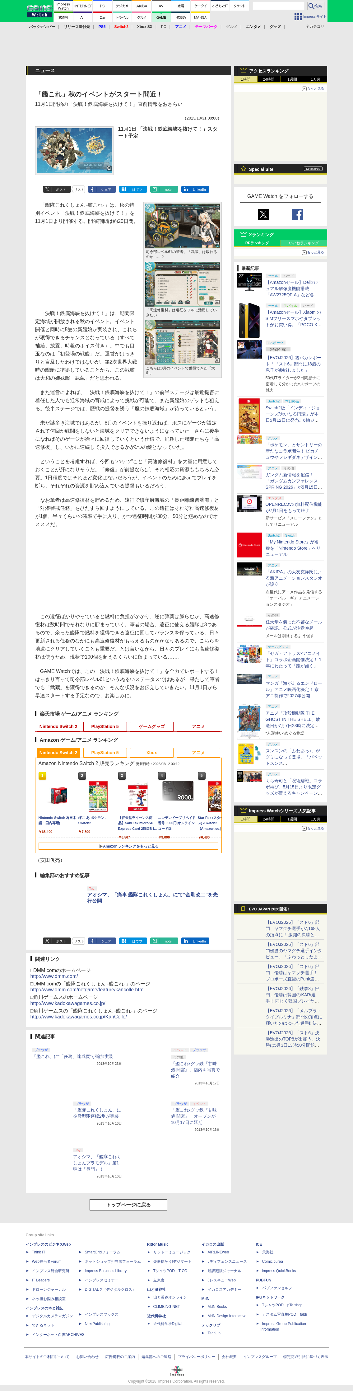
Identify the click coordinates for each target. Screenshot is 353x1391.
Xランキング (261, 234)
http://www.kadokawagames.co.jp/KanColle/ (78, 1016)
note (168, 189)
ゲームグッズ (152, 726)
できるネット (43, 1325)
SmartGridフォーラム (103, 1252)
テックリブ (211, 1325)
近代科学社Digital (167, 1324)
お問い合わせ (87, 1357)
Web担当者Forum (47, 1261)
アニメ (198, 726)
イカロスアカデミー (224, 1289)
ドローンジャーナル (49, 1289)
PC (163, 27)
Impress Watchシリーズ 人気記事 (282, 810)
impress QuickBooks (279, 1271)
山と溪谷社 (156, 1289)
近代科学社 (156, 1316)
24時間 (269, 79)
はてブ (137, 189)
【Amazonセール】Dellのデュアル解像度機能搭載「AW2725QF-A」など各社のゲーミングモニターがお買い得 (294, 295)
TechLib (214, 1333)
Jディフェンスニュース (227, 1261)
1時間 (245, 79)
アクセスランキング (268, 70)
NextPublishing (97, 1324)
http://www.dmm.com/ (54, 976)
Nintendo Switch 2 (58, 726)
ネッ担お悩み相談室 (49, 1299)
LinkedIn (199, 189)
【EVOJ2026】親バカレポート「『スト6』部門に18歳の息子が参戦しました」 (294, 364)
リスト (79, 189)
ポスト (61, 189)
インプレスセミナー (101, 1280)
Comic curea (272, 1261)
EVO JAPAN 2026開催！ (270, 909)
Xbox (151, 752)
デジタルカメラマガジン (52, 1316)
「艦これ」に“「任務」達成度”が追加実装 (72, 1056)
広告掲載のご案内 (120, 1357)
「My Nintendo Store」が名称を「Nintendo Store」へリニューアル (293, 548)
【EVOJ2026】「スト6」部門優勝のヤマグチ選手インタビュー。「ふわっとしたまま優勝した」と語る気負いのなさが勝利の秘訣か (294, 957)
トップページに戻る (128, 1204)
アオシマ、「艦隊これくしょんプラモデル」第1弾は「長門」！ (97, 1163)
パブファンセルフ (277, 1288)
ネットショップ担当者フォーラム (113, 1261)
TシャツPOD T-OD (170, 1271)
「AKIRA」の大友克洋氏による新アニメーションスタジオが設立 (294, 578)
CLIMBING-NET (166, 1306)
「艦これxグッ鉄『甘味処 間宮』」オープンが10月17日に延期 (194, 1116)
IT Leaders (41, 1280)
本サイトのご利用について (47, 1357)
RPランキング (257, 243)
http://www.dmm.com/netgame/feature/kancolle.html (87, 989)
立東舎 (159, 1280)
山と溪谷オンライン (170, 1297)
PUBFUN (264, 1280)
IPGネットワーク (270, 1297)
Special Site (261, 169)
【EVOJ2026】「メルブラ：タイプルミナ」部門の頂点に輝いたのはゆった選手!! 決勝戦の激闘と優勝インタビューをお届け (294, 1023)
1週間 (292, 79)
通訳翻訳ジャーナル (224, 1271)
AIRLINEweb (218, 1252)
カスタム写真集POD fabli (284, 1314)
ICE (259, 1244)
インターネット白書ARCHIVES (58, 1334)
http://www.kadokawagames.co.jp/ (67, 1003)
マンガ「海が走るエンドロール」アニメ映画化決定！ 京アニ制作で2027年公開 (294, 689)
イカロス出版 (213, 1244)
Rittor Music (158, 1244)
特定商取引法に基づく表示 (305, 1357)
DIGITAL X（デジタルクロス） (110, 1289)
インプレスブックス (101, 1314)
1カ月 (315, 79)
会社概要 (229, 1357)
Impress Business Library (106, 1271)
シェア (106, 189)
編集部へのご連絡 (156, 1357)
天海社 (267, 1252)
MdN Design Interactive (227, 1316)
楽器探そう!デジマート (172, 1261)
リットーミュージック (172, 1252)
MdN (206, 1299)
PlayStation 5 (105, 726)
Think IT (38, 1252)
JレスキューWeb (222, 1280)
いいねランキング (304, 243)
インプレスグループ (260, 1357)
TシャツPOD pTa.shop (282, 1305)
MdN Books (217, 1306)
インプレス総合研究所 (50, 1271)
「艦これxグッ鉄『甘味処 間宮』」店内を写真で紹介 (195, 1069)
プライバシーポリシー (196, 1357)
